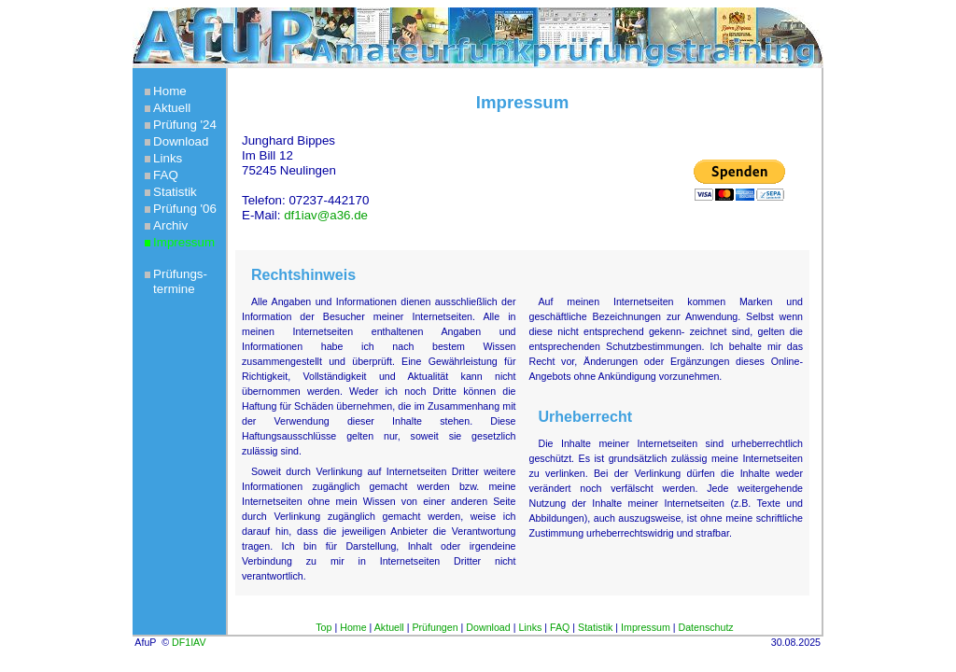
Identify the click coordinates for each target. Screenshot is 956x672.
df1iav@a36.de (326, 215)
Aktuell (171, 108)
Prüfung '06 (185, 209)
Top (323, 627)
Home (170, 91)
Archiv (170, 225)
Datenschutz (705, 627)
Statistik (175, 192)
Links (167, 158)
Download (180, 141)
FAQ (165, 175)
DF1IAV (189, 642)
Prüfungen (434, 627)
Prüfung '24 (185, 125)
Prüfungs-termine (180, 281)
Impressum (184, 242)
